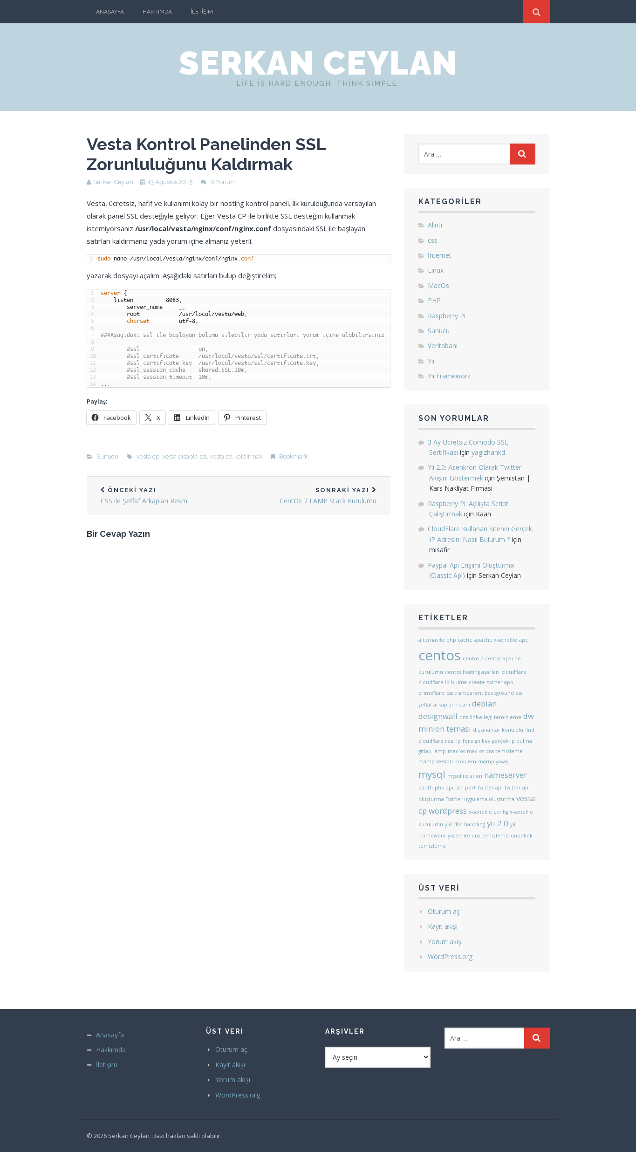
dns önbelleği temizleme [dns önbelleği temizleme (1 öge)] (490, 717)
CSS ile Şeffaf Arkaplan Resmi (163, 496)
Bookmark (293, 456)
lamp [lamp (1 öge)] (439, 751)
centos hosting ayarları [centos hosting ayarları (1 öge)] (472, 672)
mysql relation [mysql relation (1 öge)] (464, 776)
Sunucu (107, 456)
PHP (434, 300)
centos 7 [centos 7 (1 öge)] (473, 658)
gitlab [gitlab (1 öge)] (424, 751)
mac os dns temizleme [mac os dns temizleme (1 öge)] (495, 751)
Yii (431, 361)
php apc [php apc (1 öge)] (445, 787)
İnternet (439, 255)
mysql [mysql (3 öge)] (431, 774)
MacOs (438, 285)
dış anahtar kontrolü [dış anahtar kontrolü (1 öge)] (498, 730)
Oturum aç (444, 911)
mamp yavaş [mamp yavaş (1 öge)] (493, 761)
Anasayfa (110, 11)
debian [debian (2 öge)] (484, 703)
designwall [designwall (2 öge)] (438, 716)
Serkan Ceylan (318, 63)
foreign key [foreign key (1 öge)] (476, 741)
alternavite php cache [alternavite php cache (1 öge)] (445, 640)
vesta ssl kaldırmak (236, 456)
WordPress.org (450, 956)
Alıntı (435, 224)
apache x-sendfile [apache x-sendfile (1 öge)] (495, 640)
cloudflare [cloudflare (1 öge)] (514, 672)
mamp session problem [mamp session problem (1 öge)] (447, 761)
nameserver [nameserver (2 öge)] (505, 774)
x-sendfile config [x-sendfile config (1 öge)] (488, 812)
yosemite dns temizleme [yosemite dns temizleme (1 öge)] (478, 835)
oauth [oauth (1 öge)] (425, 787)
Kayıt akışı (443, 926)
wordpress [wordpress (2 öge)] (448, 810)
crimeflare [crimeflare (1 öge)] (431, 693)
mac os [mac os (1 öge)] (456, 751)
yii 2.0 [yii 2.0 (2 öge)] (497, 823)
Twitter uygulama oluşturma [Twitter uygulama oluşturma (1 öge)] (480, 799)
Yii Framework (449, 375)
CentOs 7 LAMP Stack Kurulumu (314, 496)
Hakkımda (157, 11)
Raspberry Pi (446, 315)
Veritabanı (443, 345)
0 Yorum (222, 181)
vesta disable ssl (184, 456)
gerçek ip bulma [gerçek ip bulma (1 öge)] (512, 741)
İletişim (202, 11)
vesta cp (148, 456)
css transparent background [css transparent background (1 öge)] (480, 693)
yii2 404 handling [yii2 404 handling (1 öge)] (465, 824)
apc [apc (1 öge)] (523, 640)
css (433, 240)
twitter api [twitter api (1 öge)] (490, 787)
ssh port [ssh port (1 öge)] (466, 787)
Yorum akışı (445, 941)
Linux (436, 270)
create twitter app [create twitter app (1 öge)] (491, 682)
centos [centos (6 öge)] (439, 655)
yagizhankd (488, 452)
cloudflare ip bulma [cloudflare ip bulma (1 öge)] (442, 682)
